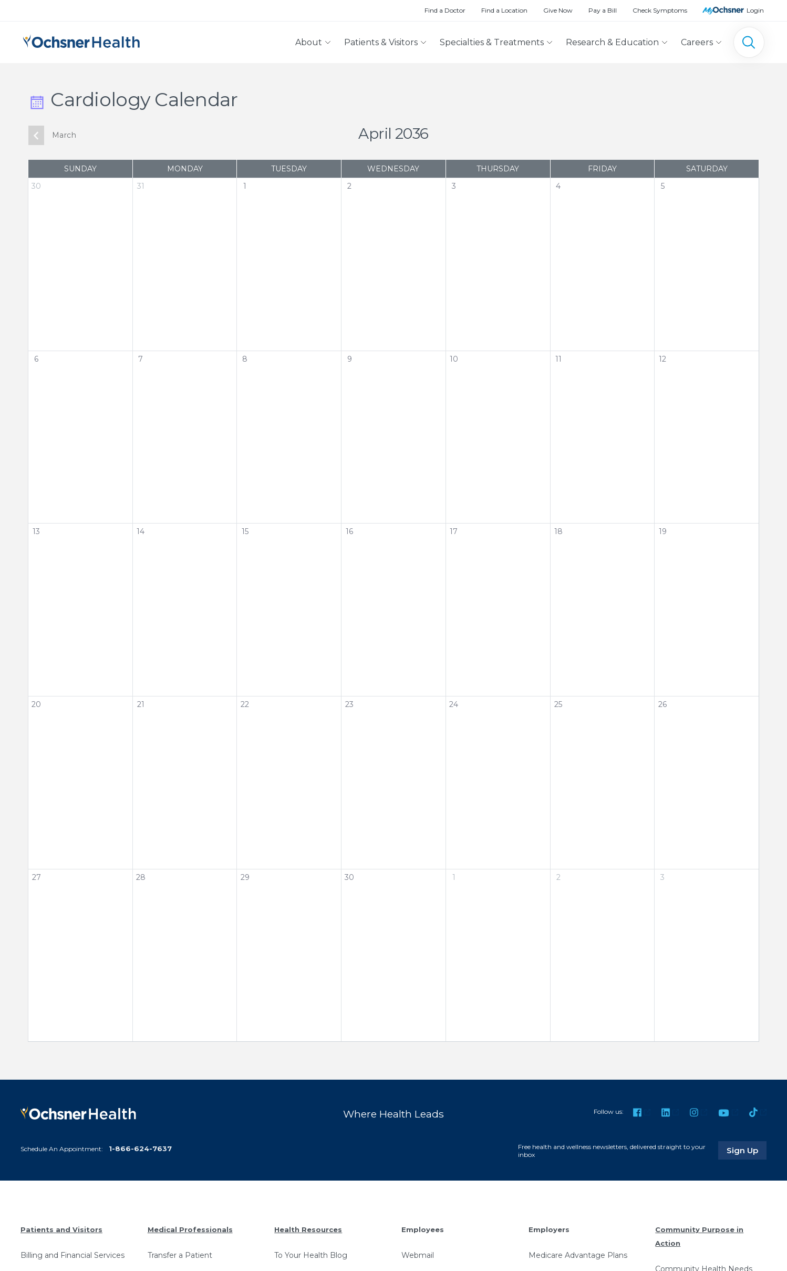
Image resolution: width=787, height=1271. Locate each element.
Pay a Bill (602, 10)
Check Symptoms (660, 10)
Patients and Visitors (61, 1229)
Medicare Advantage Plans (578, 1255)
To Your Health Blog (310, 1255)
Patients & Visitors (381, 42)
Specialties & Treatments (492, 42)
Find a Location (504, 10)
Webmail (417, 1255)
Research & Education (612, 42)
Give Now (558, 10)
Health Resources (308, 1229)
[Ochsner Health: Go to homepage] (81, 40)
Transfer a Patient (180, 1255)
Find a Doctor (444, 10)
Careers (697, 42)
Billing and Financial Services (72, 1255)
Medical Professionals (190, 1229)
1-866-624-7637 (140, 1148)
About (308, 42)
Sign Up (747, 1150)
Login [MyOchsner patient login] (755, 10)
